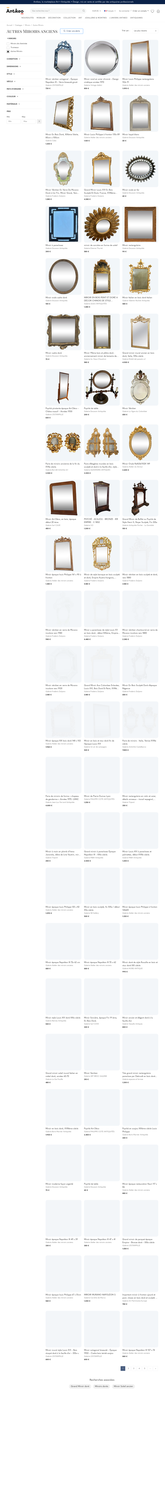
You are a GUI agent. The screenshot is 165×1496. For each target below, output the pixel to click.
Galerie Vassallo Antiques (132, 1024)
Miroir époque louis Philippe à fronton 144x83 (139, 908)
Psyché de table (91, 408)
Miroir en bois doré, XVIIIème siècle (62, 1129)
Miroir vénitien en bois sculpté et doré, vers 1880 (140, 576)
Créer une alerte (72, 31)
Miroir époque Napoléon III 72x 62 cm (63, 962)
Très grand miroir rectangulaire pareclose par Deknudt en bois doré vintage (138, 1075)
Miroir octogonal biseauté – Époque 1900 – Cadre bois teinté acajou (100, 1351)
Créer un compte (140, 11)
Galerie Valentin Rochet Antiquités (136, 301)
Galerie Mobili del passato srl (134, 359)
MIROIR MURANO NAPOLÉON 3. (100, 1295)
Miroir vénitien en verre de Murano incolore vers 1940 (61, 631)
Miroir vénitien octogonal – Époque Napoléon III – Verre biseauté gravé (62, 80)
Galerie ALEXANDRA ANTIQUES (97, 470)
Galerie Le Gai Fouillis (54, 1079)
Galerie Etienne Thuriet (93, 248)
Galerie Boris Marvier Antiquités (58, 1132)
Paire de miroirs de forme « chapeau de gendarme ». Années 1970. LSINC (62, 797)
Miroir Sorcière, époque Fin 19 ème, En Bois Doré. (100, 1019)
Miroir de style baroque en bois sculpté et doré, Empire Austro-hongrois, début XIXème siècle (102, 576)
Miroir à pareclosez (54, 245)
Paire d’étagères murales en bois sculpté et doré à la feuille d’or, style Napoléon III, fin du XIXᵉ (100, 466)
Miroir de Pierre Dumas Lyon (97, 796)
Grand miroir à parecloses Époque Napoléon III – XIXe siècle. (100, 853)
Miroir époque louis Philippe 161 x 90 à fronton (63, 576)
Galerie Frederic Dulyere (55, 196)
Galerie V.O (88, 525)
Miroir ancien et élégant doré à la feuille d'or (137, 1019)
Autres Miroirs (16, 51)
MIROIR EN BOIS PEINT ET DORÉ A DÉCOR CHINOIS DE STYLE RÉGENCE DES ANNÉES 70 (101, 299)
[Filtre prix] (39, 121)
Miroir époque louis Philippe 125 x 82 (62, 907)
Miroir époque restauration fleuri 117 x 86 (139, 1185)
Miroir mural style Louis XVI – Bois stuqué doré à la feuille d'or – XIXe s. (62, 1351)
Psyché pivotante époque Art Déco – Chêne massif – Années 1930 (62, 410)
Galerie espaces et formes (132, 1079)
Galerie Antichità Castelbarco (134, 747)
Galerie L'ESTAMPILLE (54, 85)
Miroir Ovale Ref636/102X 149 (136, 464)
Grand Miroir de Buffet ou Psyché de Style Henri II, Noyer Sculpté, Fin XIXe (139, 520)
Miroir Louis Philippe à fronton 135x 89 (102, 135)
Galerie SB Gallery (91, 913)
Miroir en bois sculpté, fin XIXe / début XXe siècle (102, 908)
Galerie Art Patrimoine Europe (134, 1301)
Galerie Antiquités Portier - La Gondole (138, 525)
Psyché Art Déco (91, 1129)
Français (110, 11)
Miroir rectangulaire (131, 245)
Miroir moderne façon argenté (59, 1184)
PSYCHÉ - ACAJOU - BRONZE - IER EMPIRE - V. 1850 (101, 520)
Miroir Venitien (91, 1073)
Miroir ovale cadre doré (56, 298)
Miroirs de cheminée (19, 44)
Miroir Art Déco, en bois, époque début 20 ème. (61, 520)
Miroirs (11, 39)
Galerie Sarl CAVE (53, 525)
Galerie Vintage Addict (93, 85)
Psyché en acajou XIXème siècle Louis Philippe (139, 1130)
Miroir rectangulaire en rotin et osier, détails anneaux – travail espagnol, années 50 (139, 798)
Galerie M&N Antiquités (93, 858)
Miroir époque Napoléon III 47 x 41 (100, 1239)
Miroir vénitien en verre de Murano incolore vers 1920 (61, 687)
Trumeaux (15, 48)
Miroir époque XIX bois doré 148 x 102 (63, 741)
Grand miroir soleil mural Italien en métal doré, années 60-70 (62, 1074)
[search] (58, 10)
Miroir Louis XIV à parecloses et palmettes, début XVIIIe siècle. (136, 853)
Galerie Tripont (128, 802)
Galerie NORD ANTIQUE (132, 969)
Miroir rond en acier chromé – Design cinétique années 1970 (101, 80)
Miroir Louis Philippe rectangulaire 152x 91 (138, 80)
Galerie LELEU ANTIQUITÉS (95, 304)
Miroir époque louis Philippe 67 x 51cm (63, 1295)
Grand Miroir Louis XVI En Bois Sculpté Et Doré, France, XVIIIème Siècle (99, 192)
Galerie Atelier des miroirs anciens (136, 85)
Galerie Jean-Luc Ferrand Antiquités (60, 802)
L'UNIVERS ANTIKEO (118, 18)
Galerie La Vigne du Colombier (134, 412)
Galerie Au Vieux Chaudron (95, 359)
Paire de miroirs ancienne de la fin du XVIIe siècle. (63, 465)
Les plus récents (140, 31)
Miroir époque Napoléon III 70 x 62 (100, 962)
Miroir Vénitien (129, 408)
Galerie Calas (51, 141)
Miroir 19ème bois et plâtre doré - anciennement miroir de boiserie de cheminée (100, 355)
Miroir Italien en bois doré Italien (137, 298)
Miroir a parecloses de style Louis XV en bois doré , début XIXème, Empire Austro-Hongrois (101, 632)
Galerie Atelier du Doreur (132, 467)
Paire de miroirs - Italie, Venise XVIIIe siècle (139, 742)
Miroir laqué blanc (130, 135)
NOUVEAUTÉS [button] (27, 18)
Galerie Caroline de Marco (95, 1298)
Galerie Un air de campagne (95, 747)
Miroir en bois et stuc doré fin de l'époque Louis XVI (99, 742)
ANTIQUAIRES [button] (136, 18)
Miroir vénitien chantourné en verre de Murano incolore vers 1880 (139, 631)
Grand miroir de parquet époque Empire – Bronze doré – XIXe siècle (138, 1241)
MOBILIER (41, 18)
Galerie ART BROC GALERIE (95, 1076)
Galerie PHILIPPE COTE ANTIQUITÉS (99, 799)
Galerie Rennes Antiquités (56, 1021)
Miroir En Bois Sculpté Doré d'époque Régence (139, 687)
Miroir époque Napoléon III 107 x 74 (138, 1350)
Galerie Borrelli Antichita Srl (57, 470)
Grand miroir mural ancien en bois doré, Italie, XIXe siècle (138, 354)
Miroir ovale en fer (130, 190)
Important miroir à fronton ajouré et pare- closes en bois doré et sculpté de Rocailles (140, 1297)
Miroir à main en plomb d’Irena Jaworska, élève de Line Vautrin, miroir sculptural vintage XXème (63, 853)
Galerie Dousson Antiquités (133, 138)
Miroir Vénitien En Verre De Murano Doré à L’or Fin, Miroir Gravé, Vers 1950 (62, 192)
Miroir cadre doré (54, 353)
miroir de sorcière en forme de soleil (100, 245)
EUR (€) (96, 11)
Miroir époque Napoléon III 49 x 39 (62, 1239)
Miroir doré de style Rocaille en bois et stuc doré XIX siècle (140, 964)
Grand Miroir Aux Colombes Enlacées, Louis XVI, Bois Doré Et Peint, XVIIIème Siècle (102, 687)
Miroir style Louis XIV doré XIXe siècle (63, 1018)
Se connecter (124, 11)
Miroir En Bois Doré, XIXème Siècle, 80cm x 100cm (62, 136)
